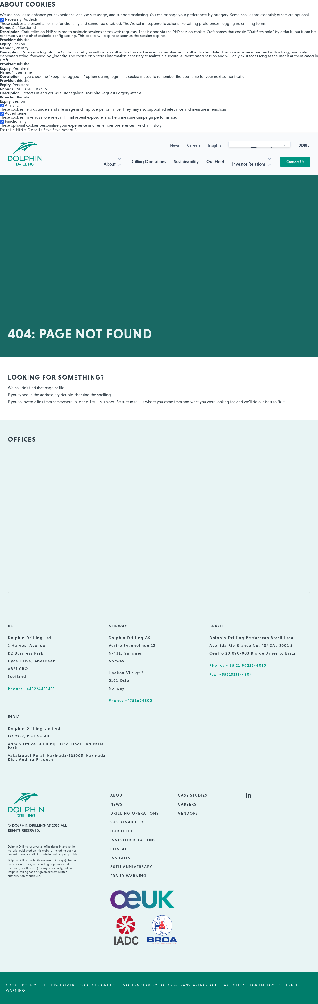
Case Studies (192, 795)
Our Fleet (215, 161)
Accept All (70, 130)
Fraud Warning (128, 875)
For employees (265, 985)
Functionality (16, 121)
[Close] (285, 146)
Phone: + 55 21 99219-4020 (237, 665)
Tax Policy (233, 985)
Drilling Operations (148, 161)
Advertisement (17, 113)
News (174, 145)
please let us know (94, 402)
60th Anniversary (131, 866)
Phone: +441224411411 (31, 688)
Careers (193, 145)
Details (7, 130)
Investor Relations (249, 164)
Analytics (12, 105)
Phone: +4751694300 (130, 700)
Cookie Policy (21, 985)
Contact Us (295, 162)
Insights (214, 145)
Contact (120, 849)
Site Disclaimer (58, 985)
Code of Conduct (99, 985)
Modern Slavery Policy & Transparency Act (170, 985)
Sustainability (186, 161)
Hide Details (29, 130)
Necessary (21, 19)
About (110, 164)
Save (48, 130)
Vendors (188, 813)
